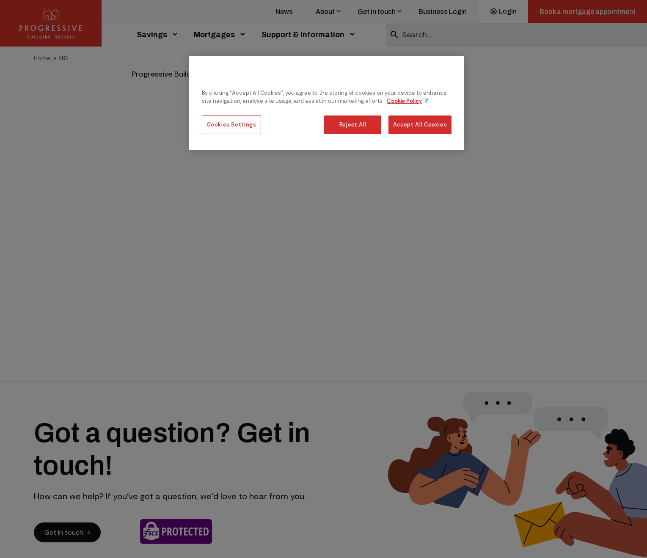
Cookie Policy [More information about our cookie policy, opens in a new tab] (404, 100)
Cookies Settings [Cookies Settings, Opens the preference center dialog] (231, 124)
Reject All (352, 124)
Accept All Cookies (420, 124)
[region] (326, 103)
